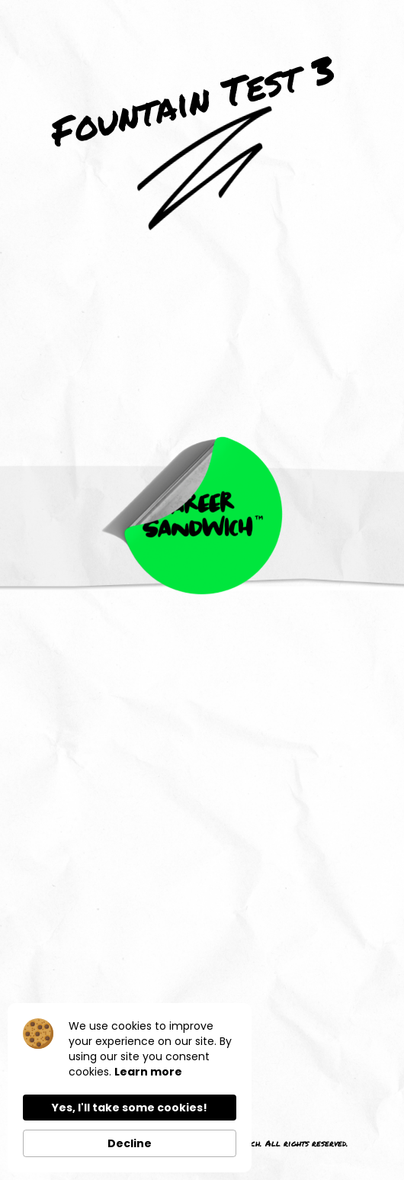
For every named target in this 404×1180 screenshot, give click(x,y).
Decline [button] (129, 1143)
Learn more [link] (148, 1071)
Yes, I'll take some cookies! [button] (129, 1107)
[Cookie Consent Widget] (130, 1087)
